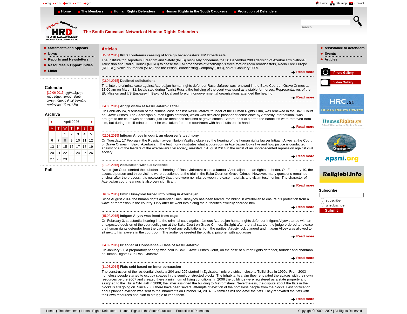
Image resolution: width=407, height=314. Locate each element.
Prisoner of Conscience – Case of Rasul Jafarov (159, 245)
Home (324, 3)
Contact (359, 3)
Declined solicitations (137, 81)
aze (79, 3)
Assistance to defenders (345, 48)
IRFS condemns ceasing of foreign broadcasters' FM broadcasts (173, 55)
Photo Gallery (344, 73)
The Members (92, 11)
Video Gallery (343, 82)
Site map (341, 3)
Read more (305, 72)
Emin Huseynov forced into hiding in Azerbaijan (159, 194)
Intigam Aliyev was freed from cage (149, 216)
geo (89, 3)
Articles (331, 59)
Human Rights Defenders (134, 11)
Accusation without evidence (144, 165)
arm (68, 3)
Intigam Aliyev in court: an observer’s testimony (159, 135)
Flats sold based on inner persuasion (150, 267)
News (52, 54)
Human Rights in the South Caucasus (196, 11)
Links (52, 71)
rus (58, 3)
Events (330, 54)
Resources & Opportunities (70, 65)
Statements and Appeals (68, 48)
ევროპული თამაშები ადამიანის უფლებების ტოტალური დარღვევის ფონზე (66, 98)
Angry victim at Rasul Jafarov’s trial (149, 106)
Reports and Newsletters (68, 59)
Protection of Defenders (257, 11)
